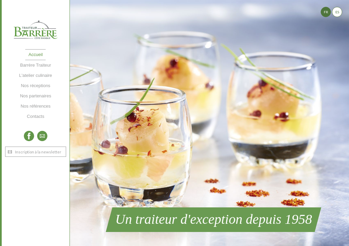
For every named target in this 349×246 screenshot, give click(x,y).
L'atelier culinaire (35, 75)
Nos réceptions (35, 85)
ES (337, 12)
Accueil (36, 54)
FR (326, 12)
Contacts (35, 116)
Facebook (29, 136)
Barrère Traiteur (35, 65)
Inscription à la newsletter (38, 152)
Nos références (35, 106)
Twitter (42, 136)
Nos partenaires (35, 95)
